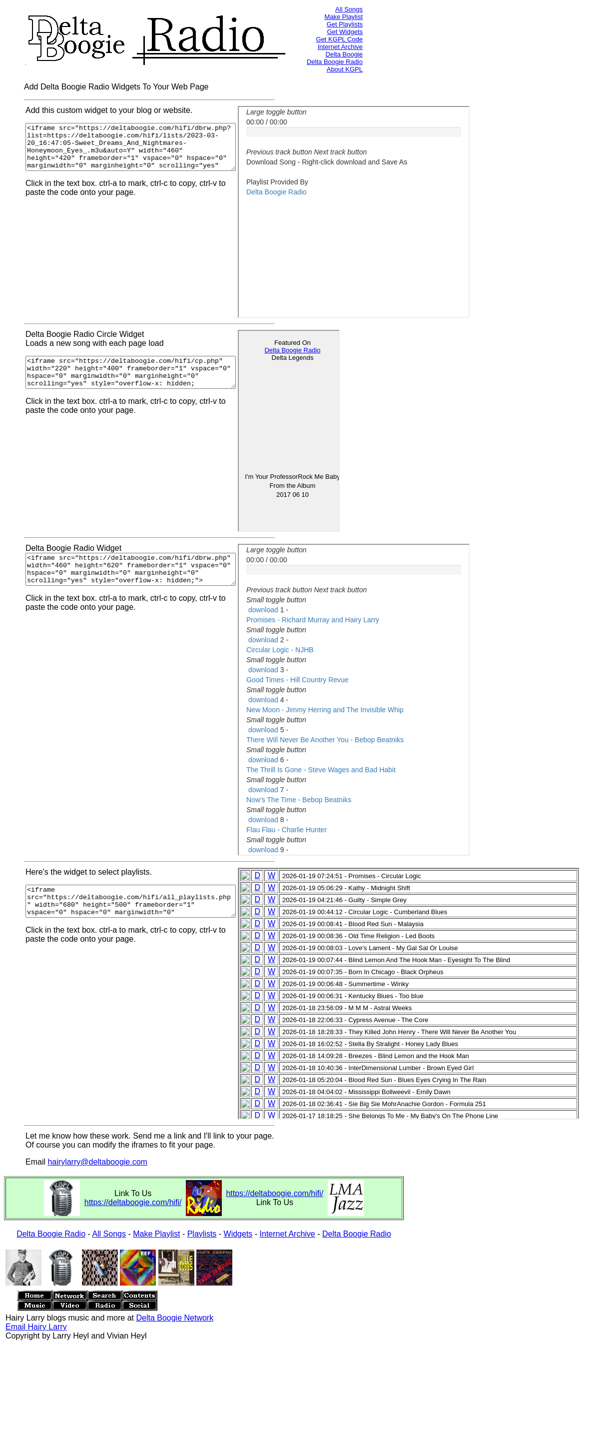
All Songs (349, 9)
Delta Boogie (344, 54)
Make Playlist (343, 16)
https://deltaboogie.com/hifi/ (133, 1202)
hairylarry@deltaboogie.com (97, 1162)
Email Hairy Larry (36, 1327)
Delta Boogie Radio (335, 61)
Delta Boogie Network (174, 1318)
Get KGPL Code (339, 39)
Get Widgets (345, 31)
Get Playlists (345, 24)
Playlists (202, 1234)
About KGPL (345, 69)
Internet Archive (340, 46)
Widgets (238, 1234)
